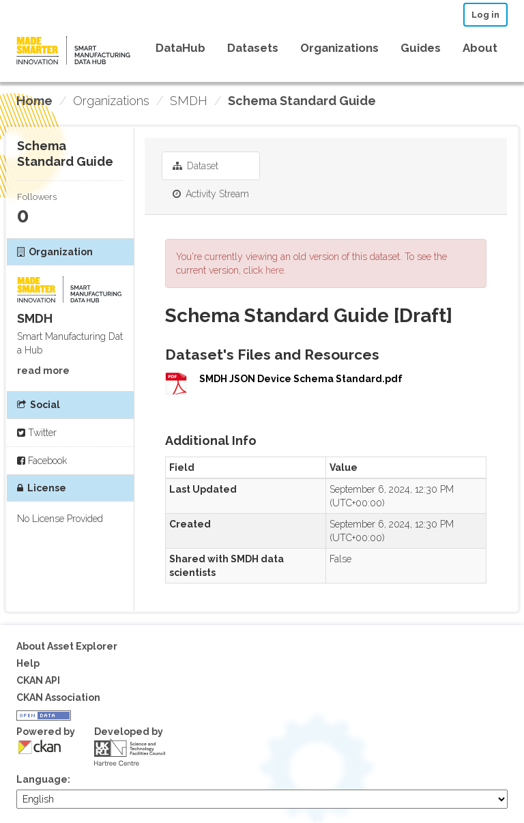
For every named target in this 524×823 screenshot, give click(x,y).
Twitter (37, 432)
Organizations (339, 48)
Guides (421, 48)
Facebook (42, 460)
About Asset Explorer (66, 646)
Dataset (195, 165)
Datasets (252, 48)
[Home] (34, 101)
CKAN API (38, 680)
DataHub (180, 48)
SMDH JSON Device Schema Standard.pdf (301, 378)
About (480, 48)
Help (28, 663)
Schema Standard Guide (302, 100)
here (274, 270)
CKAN (39, 747)
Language (42, 779)
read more (43, 370)
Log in (485, 15)
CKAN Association (58, 697)
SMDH (188, 100)
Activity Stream (211, 193)
